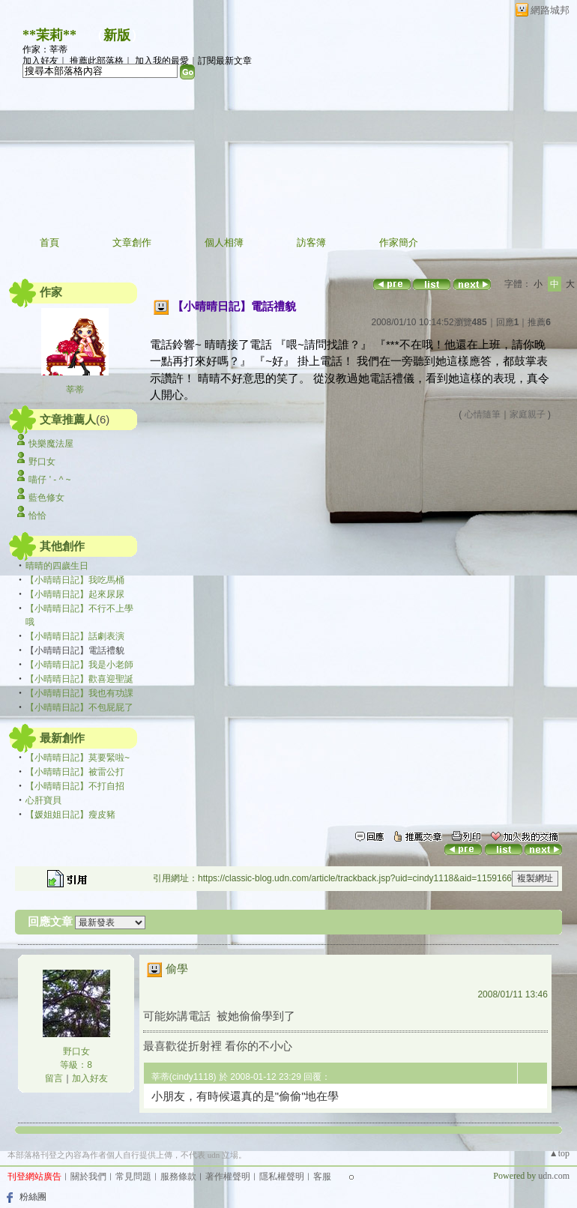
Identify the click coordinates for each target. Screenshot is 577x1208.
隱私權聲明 (281, 1176)
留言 (54, 1078)
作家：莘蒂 (44, 49)
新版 (116, 35)
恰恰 (37, 515)
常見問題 (133, 1176)
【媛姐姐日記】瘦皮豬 (70, 814)
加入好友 (40, 60)
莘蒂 (75, 389)
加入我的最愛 (162, 60)
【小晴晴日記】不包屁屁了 (79, 707)
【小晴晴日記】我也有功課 (79, 693)
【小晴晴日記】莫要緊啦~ (77, 757)
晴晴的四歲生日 (56, 566)
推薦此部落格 (97, 60)
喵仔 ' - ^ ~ (49, 479)
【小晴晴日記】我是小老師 (79, 664)
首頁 (49, 242)
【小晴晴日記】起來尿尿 (74, 594)
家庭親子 (528, 414)
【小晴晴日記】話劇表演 (74, 636)
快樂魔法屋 (50, 443)
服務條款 (178, 1176)
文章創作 (131, 242)
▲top (559, 1153)
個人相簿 (224, 242)
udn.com (554, 1176)
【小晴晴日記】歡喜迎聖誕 (79, 679)
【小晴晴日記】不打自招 (74, 786)
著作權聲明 (227, 1176)
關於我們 (88, 1176)
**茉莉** (49, 35)
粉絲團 (32, 1197)
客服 (322, 1176)
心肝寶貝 (43, 800)
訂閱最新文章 (225, 60)
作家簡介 (398, 242)
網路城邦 (550, 10)
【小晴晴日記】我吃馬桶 (74, 580)
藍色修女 (46, 497)
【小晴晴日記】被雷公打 (74, 772)
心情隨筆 (483, 414)
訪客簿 (311, 242)
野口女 (41, 461)
